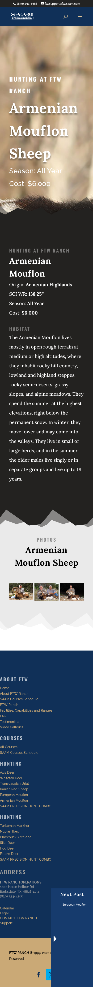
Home (4, 688)
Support (6, 923)
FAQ (3, 716)
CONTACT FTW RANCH (18, 918)
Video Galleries (11, 727)
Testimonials (9, 722)
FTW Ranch (9, 705)
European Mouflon (14, 795)
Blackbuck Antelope (15, 837)
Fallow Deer (9, 854)
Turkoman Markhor (14, 826)
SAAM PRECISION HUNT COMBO (25, 806)
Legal (4, 913)
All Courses (8, 747)
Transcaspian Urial (14, 783)
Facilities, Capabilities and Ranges (26, 710)
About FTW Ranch (14, 694)
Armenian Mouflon (14, 800)
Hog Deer (7, 848)
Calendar (7, 908)
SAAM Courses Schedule (19, 699)
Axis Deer (7, 772)
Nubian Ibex (9, 831)
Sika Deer (7, 843)
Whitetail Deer (11, 778)
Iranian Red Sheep (14, 789)
